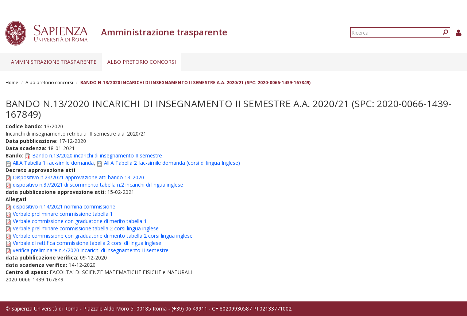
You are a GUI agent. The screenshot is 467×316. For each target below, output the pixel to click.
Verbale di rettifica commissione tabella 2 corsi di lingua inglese (87, 242)
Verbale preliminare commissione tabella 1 (63, 213)
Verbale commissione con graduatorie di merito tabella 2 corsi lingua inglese (103, 235)
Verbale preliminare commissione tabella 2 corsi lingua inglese (86, 228)
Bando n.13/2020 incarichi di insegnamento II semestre (97, 155)
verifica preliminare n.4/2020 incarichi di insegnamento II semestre (91, 250)
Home (11, 82)
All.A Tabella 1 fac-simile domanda (53, 162)
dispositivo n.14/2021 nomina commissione (64, 206)
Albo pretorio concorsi (141, 61)
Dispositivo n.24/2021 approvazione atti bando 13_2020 (78, 177)
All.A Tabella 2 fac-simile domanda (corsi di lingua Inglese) (172, 162)
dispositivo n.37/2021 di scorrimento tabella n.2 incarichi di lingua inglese (98, 184)
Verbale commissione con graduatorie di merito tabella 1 (80, 221)
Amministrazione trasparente (53, 61)
